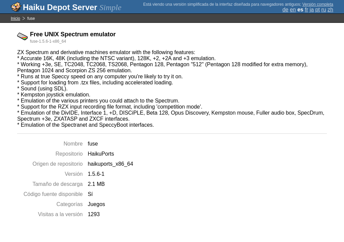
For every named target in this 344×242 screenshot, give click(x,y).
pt (317, 9)
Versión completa (317, 4)
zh (330, 9)
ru (323, 9)
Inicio (15, 18)
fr (306, 9)
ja (312, 9)
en (293, 9)
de (286, 9)
